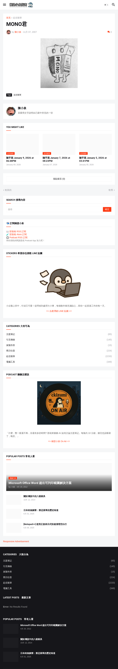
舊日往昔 (59, 350)
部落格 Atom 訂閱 (18, 234)
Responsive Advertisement (16, 541)
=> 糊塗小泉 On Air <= (59, 441)
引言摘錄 (59, 339)
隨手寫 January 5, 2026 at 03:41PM (93, 159)
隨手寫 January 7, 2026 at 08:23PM (56, 159)
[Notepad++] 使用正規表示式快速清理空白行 (45, 524)
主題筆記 (59, 334)
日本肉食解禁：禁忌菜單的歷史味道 (41, 510)
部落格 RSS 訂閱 (17, 231)
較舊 (111, 190)
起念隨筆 (17, 18)
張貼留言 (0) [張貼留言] (59, 179)
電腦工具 (59, 362)
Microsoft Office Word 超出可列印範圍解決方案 (43, 625)
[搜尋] (55, 209)
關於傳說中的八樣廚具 (34, 496)
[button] (4, 4)
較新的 (8, 190)
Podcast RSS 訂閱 (18, 237)
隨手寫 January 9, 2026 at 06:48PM (20, 159)
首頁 (8, 18)
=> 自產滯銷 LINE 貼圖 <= (59, 311)
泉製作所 (59, 345)
